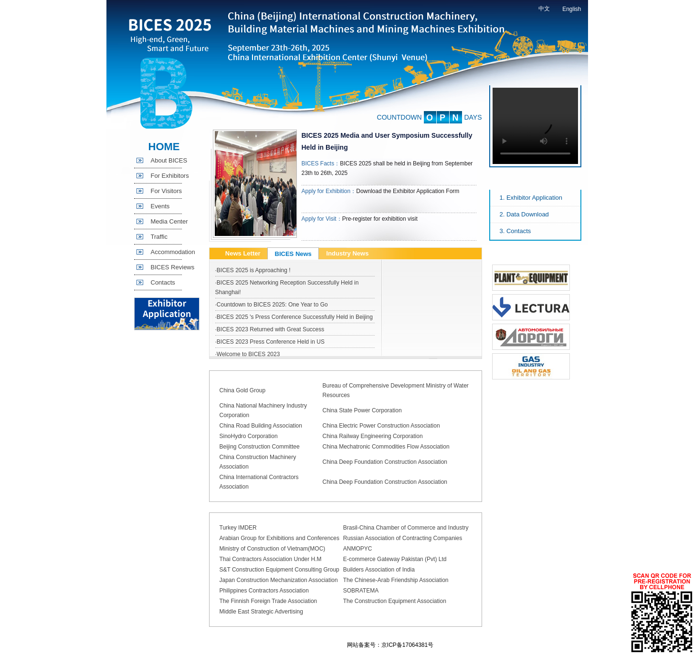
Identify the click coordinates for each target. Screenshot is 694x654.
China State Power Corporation (362, 410)
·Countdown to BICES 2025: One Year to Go (271, 304)
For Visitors (166, 190)
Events (160, 206)
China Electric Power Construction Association (381, 425)
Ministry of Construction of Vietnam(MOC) (273, 548)
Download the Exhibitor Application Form (407, 191)
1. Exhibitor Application (531, 197)
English (571, 9)
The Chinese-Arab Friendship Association (396, 580)
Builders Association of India (379, 569)
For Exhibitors (170, 175)
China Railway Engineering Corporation (373, 436)
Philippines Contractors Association (264, 590)
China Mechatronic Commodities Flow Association (386, 446)
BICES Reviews (173, 267)
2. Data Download (524, 214)
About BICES (169, 160)
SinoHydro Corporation (249, 436)
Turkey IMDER (238, 527)
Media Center (169, 221)
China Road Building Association (261, 425)
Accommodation (173, 251)
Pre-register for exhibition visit (380, 218)
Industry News (347, 253)
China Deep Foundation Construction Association (385, 462)
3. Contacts (515, 231)
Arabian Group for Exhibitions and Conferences (279, 538)
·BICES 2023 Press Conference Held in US (270, 341)
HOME (164, 147)
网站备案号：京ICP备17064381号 (390, 645)
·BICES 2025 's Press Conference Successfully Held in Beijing (294, 317)
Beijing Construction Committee (260, 446)
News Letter (243, 253)
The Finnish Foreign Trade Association (268, 601)
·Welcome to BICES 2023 (247, 354)
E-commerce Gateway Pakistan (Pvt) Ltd (395, 559)
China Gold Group (243, 390)
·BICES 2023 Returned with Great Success (270, 329)
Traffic (159, 236)
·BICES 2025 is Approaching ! (253, 270)
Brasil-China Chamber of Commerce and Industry (406, 527)
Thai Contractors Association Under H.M (271, 559)
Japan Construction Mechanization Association (279, 580)
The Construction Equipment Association (394, 601)
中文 (544, 8)
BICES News (293, 253)
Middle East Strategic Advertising (261, 611)
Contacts (163, 282)
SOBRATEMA (361, 590)
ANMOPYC (357, 548)
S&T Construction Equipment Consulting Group (279, 569)
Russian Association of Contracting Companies (402, 538)
